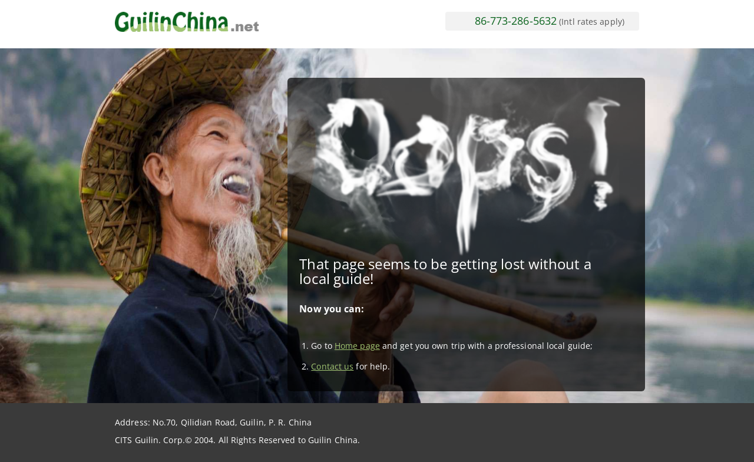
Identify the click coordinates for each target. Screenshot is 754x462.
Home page (357, 345)
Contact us (332, 366)
